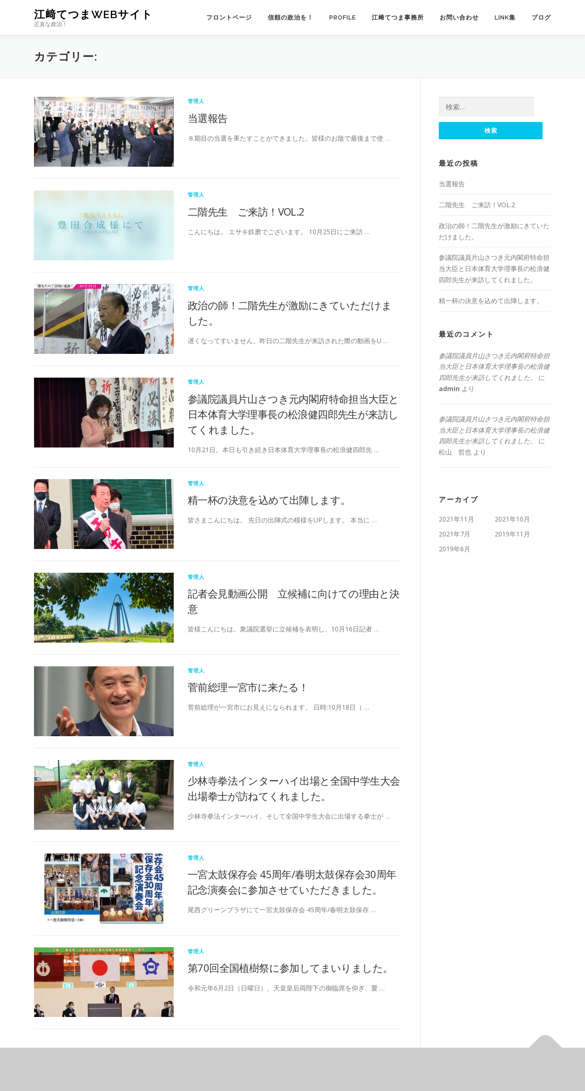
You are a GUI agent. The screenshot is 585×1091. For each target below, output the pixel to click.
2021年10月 (512, 519)
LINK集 (505, 17)
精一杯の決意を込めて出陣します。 (269, 500)
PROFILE (342, 17)
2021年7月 (454, 533)
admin (449, 388)
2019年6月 (454, 548)
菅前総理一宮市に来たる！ (248, 687)
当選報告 (208, 118)
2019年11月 (512, 533)
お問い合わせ (459, 17)
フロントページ (229, 17)
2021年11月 (456, 519)
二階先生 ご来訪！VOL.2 (246, 211)
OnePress (320, 1069)
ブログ (541, 17)
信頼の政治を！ (290, 17)
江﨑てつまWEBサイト (93, 14)
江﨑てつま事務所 (398, 17)
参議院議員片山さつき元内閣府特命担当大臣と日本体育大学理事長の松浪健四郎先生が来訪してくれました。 (293, 414)
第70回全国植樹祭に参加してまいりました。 (290, 968)
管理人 (196, 100)
